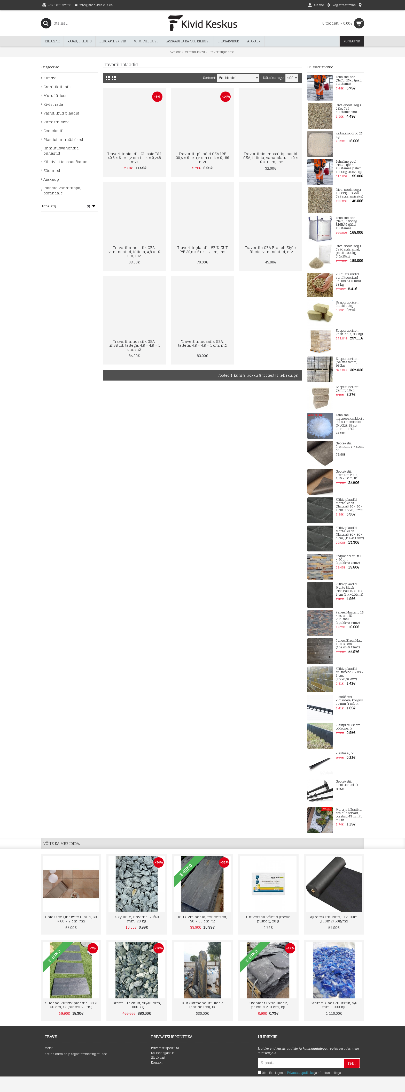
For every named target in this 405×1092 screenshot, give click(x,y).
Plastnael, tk (345, 753)
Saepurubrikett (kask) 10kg (347, 304)
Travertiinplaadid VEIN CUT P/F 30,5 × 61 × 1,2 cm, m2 (202, 249)
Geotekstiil (53, 130)
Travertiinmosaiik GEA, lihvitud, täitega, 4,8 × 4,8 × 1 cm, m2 (134, 345)
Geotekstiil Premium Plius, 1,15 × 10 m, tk (347, 475)
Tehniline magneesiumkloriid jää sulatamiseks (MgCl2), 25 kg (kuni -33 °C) (350, 422)
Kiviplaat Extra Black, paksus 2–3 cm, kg (268, 1005)
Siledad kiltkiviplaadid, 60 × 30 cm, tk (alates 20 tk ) (71, 1005)
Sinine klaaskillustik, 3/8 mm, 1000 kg (334, 1005)
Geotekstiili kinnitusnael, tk (347, 783)
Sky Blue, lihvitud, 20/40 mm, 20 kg (137, 919)
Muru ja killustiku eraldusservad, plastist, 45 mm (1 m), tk (349, 815)
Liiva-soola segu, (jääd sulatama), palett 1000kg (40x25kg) (349, 251)
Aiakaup (51, 179)
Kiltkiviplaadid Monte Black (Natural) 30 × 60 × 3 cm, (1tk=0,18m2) (350, 533)
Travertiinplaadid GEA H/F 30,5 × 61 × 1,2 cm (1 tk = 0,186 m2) (202, 157)
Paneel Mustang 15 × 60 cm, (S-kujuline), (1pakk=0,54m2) (350, 618)
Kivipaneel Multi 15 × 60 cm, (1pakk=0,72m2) (349, 559)
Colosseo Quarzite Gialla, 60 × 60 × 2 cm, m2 (71, 919)
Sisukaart (158, 1058)
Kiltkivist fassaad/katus (65, 161)
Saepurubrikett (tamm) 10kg (347, 388)
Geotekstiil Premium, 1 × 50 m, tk (350, 447)
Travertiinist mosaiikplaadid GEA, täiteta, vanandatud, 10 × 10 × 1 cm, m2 (270, 157)
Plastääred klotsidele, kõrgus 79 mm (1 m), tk (349, 700)
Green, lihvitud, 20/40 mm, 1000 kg (137, 1005)
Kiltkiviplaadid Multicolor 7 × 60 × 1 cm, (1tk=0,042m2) (349, 674)
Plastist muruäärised (63, 139)
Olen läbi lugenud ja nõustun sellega (299, 1072)
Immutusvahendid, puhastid (61, 150)
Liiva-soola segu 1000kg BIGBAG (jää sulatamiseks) (349, 193)
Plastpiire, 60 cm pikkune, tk (348, 727)
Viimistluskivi (56, 122)
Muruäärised (55, 95)
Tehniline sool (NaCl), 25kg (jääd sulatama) (349, 80)
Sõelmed (51, 170)
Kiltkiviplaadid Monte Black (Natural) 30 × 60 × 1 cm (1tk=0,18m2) (349, 505)
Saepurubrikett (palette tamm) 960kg (347, 362)
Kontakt (156, 1062)
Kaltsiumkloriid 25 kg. (349, 135)
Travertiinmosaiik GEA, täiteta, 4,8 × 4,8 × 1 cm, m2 (202, 343)
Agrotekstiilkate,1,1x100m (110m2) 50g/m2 (334, 919)
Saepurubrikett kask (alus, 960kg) (349, 332)
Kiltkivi (50, 78)
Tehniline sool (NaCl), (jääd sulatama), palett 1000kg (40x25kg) (349, 167)
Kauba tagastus (163, 1053)
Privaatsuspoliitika (165, 1048)
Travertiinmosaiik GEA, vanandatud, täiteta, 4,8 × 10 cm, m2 (134, 251)
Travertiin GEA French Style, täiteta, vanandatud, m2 (271, 249)
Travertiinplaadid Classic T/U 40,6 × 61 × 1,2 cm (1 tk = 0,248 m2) (134, 157)
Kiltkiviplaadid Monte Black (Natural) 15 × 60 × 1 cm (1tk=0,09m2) (349, 589)
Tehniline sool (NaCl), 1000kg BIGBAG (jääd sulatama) (346, 223)
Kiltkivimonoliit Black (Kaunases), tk (202, 1005)
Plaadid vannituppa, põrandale (62, 190)
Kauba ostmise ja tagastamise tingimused (76, 1054)
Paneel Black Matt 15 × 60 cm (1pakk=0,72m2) (349, 644)
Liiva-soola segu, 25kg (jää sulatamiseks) (349, 108)
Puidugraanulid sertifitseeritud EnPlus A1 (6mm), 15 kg (349, 279)
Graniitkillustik (57, 87)
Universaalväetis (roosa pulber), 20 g (268, 919)
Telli (352, 1063)
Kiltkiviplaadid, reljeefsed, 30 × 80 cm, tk (202, 919)
